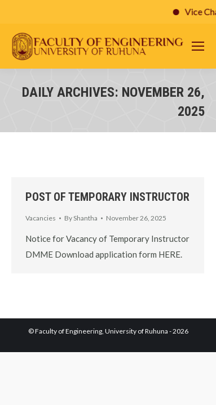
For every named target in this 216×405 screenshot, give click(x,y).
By (81, 218)
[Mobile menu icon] (198, 46)
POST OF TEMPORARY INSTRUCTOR (107, 197)
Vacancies (40, 218)
